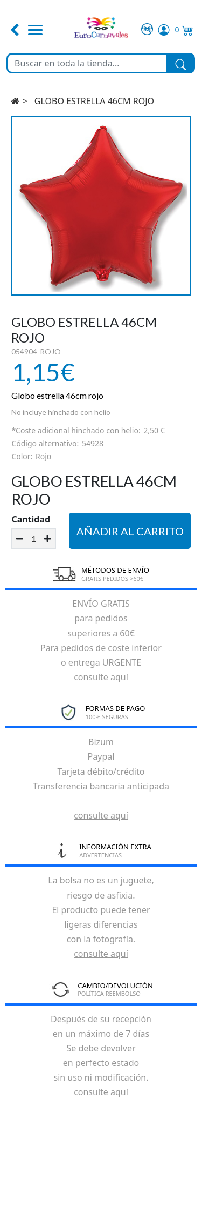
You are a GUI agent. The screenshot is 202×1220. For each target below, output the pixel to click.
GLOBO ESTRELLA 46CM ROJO (94, 101)
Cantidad (30, 519)
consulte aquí (101, 677)
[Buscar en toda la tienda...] (87, 63)
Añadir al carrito (130, 531)
